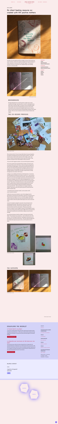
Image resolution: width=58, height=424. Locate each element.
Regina (42, 73)
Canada (42, 71)
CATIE (42, 61)
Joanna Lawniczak (44, 338)
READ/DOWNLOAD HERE (11, 336)
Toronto (42, 74)
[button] (21, 95)
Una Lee (42, 334)
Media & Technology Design (45, 68)
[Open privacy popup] (56, 422)
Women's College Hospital (45, 63)
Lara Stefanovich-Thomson (45, 349)
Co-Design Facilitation (44, 66)
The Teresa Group (44, 62)
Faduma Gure (43, 350)
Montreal (42, 72)
